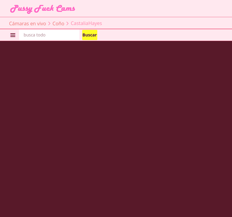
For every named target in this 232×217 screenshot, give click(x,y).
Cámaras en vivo (27, 23)
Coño (58, 23)
